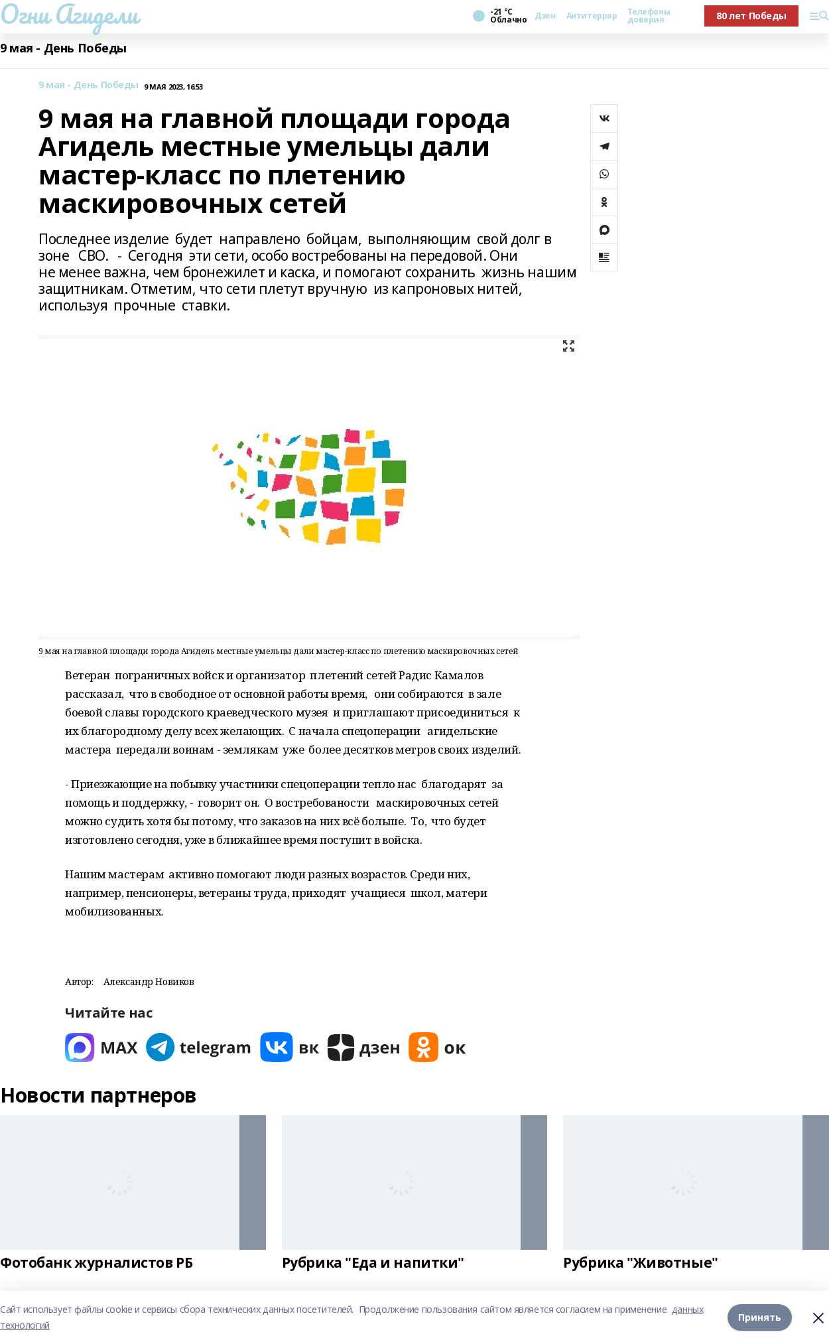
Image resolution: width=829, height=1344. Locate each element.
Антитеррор (591, 16)
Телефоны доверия (648, 16)
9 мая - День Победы (63, 48)
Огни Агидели (69, 14)
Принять (759, 1317)
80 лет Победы (751, 15)
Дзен (545, 16)
